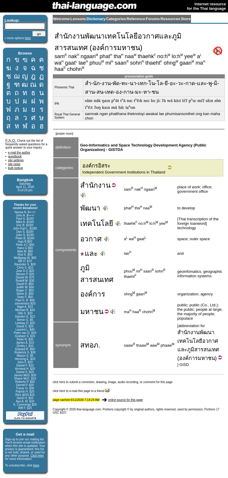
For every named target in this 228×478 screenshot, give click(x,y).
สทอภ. (90, 345)
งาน (104, 185)
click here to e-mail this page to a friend (81, 391)
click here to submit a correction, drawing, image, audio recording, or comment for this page (113, 382)
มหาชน (206, 358)
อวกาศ (91, 239)
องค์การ (92, 294)
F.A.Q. (10, 140)
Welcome (61, 19)
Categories (116, 19)
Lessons (78, 19)
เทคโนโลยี (96, 223)
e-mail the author (19, 152)
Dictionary (96, 19)
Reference (135, 19)
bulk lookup (15, 168)
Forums (153, 19)
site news (14, 164)
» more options (17, 38)
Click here (37, 455)
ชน (98, 311)
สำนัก (89, 185)
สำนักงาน (188, 332)
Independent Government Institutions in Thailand (123, 172)
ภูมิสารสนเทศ (203, 350)
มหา (87, 311)
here (36, 465)
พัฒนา (90, 208)
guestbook (15, 156)
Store (185, 19)
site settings (16, 160)
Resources (170, 19)
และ (89, 253)
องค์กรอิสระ (96, 166)
